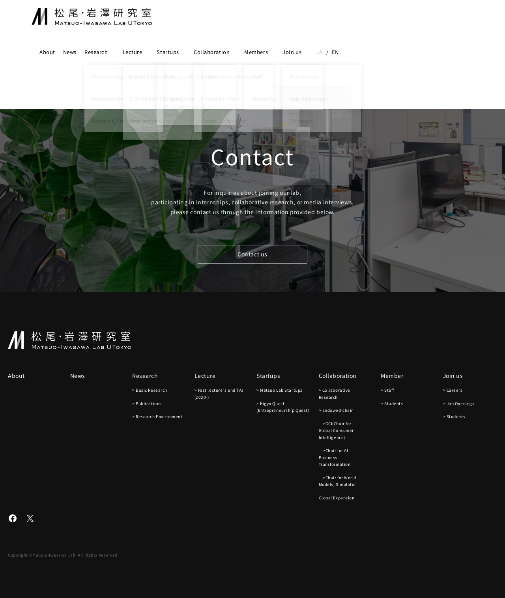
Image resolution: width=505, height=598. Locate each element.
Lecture (132, 52)
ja (319, 52)
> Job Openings (459, 403)
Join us (291, 52)
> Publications (147, 403)
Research (96, 52)
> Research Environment (157, 416)
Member (392, 375)
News (70, 52)
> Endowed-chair (336, 410)
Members (256, 52)
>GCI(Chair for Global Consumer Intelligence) (336, 430)
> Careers (453, 390)
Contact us (252, 254)
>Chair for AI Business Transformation (335, 457)
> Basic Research (149, 390)
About (47, 52)
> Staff (387, 390)
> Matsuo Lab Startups (279, 390)
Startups (168, 52)
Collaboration (212, 52)
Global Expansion (337, 498)
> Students (392, 403)
